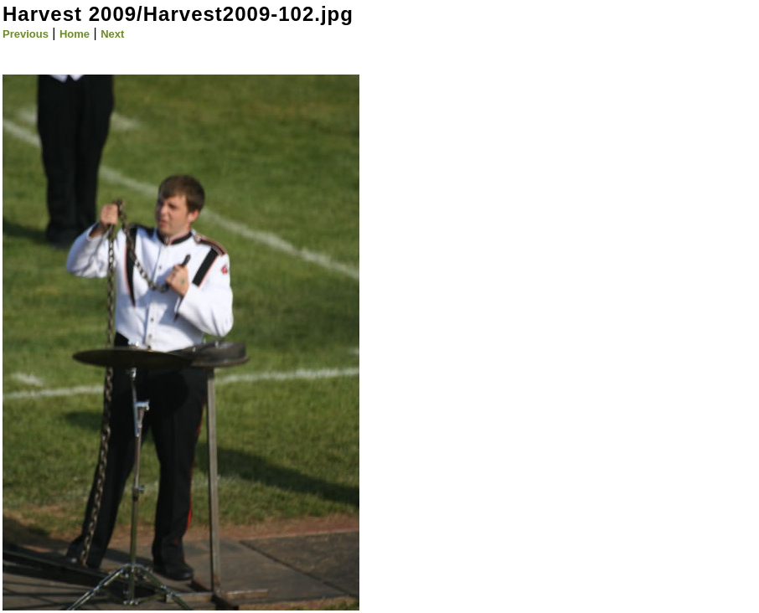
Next (112, 34)
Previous (26, 34)
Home (74, 34)
